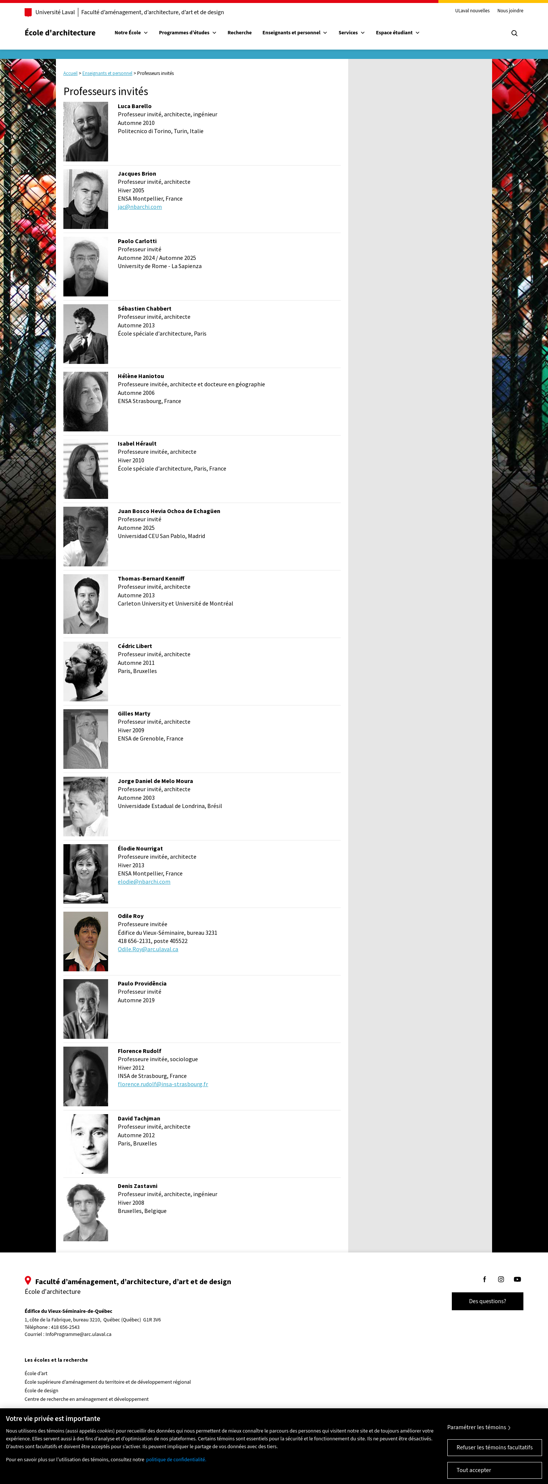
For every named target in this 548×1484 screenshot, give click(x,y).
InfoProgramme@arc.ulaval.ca (78, 1334)
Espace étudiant (398, 33)
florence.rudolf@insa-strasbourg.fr (163, 1084)
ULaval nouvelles (472, 11)
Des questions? (487, 1301)
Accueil (70, 73)
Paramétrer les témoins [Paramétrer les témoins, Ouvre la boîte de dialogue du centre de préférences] (476, 1433)
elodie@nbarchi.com (144, 881)
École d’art (36, 1373)
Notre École (131, 33)
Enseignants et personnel (295, 33)
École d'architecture (60, 33)
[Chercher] (514, 33)
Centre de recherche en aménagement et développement (87, 1399)
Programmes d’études (188, 33)
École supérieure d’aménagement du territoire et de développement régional (108, 1382)
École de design (41, 1391)
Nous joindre (510, 11)
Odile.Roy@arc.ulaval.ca (148, 949)
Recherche (240, 33)
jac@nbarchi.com (140, 206)
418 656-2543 (65, 1327)
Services (351, 33)
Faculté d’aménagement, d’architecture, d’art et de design (152, 12)
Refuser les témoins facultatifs (495, 1453)
